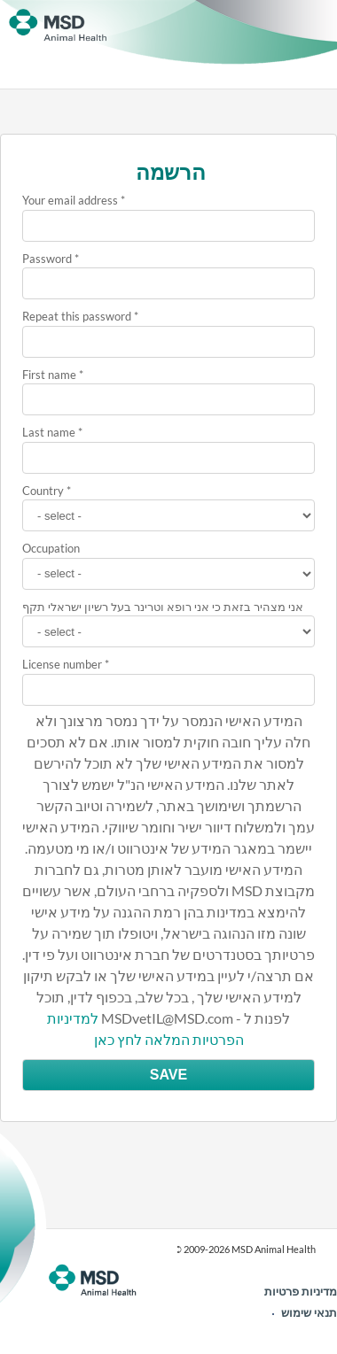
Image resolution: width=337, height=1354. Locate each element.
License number (62, 664)
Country (43, 491)
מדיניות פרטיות (300, 1291)
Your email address (70, 200)
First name (49, 375)
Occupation (51, 548)
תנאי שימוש (309, 1312)
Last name (48, 432)
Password (47, 258)
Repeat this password (76, 316)
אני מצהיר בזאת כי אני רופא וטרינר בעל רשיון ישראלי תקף (162, 607)
